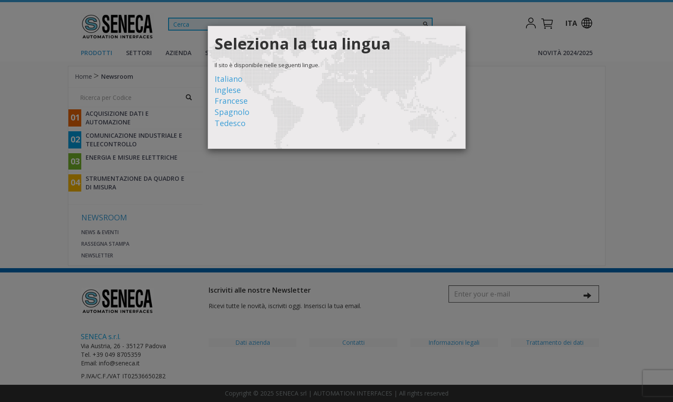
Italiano (229, 79)
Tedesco (230, 123)
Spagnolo (232, 112)
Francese (231, 101)
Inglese (228, 90)
